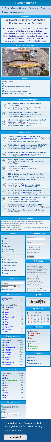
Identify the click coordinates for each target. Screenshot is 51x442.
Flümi (23, 147)
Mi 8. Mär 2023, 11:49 (34, 114)
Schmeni (7, 357)
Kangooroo (33, 349)
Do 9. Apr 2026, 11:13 (32, 185)
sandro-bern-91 (9, 362)
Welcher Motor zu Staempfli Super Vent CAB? (27, 198)
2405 (21, 380)
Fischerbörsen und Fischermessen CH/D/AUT (27, 145)
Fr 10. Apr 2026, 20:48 (37, 154)
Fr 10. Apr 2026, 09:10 (36, 178)
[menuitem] (7, 8)
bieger (7, 312)
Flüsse (15, 163)
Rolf (5, 375)
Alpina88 (5, 300)
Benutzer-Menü (38, 233)
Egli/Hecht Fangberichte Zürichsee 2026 (25, 205)
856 (22, 397)
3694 (21, 375)
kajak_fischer (9, 327)
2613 (21, 377)
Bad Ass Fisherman (10, 380)
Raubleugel (25, 154)
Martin (23, 124)
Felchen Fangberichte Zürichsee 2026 (24, 136)
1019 (21, 395)
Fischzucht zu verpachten (19, 167)
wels (22, 207)
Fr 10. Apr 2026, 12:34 (35, 161)
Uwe (5, 390)
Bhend (6, 342)
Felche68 (8, 329)
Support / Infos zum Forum (22, 109)
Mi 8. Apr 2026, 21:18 (33, 192)
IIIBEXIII (23, 161)
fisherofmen (34, 346)
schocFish (7, 352)
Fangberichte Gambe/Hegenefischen (26, 141)
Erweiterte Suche (7, 289)
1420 (21, 390)
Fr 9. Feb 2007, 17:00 (34, 124)
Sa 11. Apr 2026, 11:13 (34, 147)
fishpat (7, 322)
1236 (21, 392)
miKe (6, 395)
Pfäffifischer (9, 307)
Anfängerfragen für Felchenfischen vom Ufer (27, 152)
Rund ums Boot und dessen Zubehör (26, 201)
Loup (6, 385)
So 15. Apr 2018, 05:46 (37, 107)
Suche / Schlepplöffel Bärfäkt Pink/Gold (24, 190)
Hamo (23, 114)
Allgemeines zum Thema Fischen (24, 148)
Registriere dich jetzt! (33, 252)
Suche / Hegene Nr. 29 (17, 183)
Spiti (22, 168)
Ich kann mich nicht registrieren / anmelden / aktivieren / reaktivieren (27, 121)
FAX (22, 185)
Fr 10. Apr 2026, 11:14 (33, 168)
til (5, 397)
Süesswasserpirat (27, 138)
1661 (21, 387)
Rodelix (6, 360)
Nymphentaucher (10, 347)
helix (6, 393)
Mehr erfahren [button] (18, 430)
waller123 (7, 350)
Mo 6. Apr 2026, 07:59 (33, 199)
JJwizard (24, 178)
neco (6, 319)
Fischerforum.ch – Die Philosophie (22, 113)
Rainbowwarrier (10, 317)
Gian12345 (7, 355)
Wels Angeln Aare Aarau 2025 (20, 159)
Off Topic (16, 170)
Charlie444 (7, 364)
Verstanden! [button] (15, 437)
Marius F (7, 324)
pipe (6, 332)
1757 (21, 382)
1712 (21, 385)
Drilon (6, 345)
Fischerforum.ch (35, 333)
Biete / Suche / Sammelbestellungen (25, 187)
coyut (23, 192)
